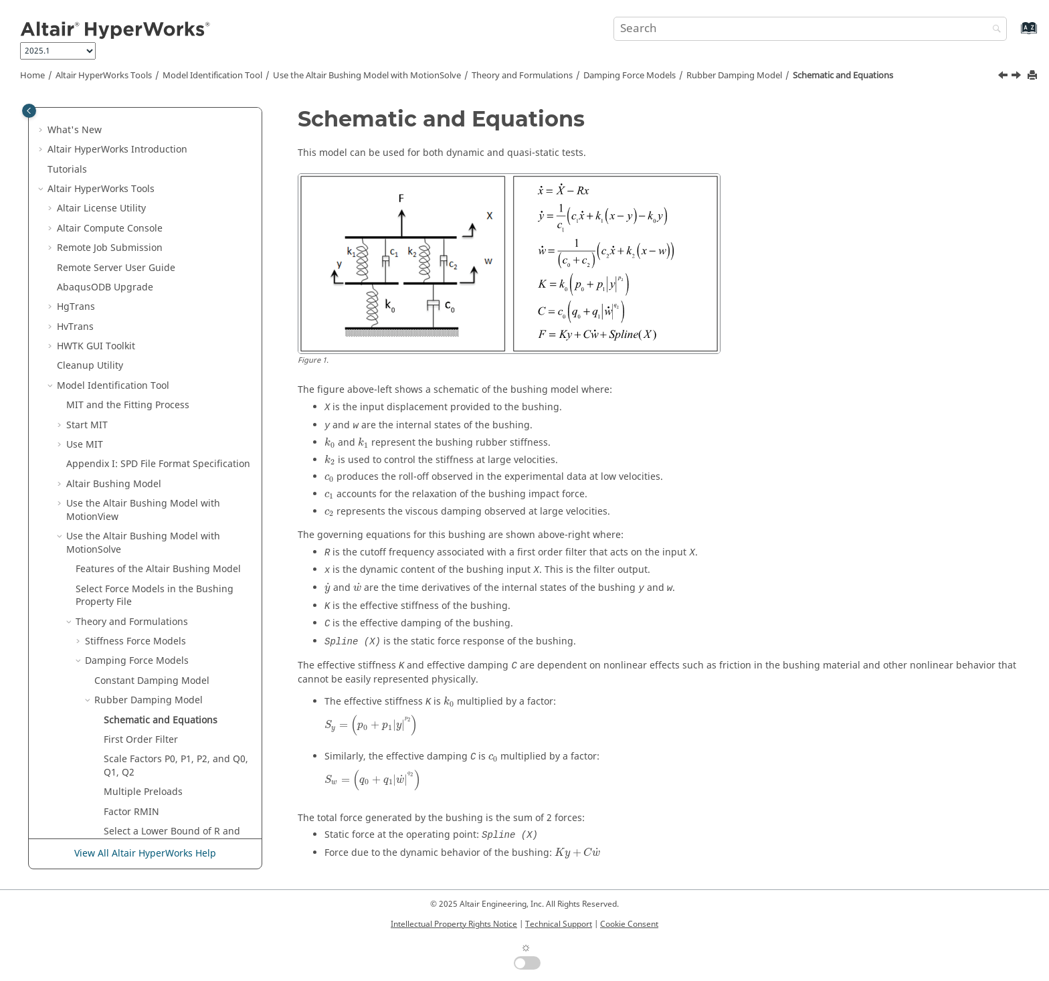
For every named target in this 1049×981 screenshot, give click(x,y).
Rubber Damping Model (734, 76)
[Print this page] (1033, 76)
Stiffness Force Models (135, 315)
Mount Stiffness (120, 578)
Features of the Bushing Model (158, 243)
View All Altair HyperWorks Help (145, 853)
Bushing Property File (124, 676)
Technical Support (558, 924)
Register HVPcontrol (101, 754)
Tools (104, 76)
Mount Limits (114, 597)
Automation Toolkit (127, 775)
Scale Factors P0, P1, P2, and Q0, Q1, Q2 (176, 440)
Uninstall (77, 814)
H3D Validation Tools (103, 794)
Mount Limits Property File (134, 696)
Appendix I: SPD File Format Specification (158, 138)
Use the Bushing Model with (367, 76)
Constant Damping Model (151, 355)
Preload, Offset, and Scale (143, 617)
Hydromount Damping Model (159, 538)
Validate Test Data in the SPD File (159, 656)
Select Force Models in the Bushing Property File (154, 270)
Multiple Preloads (143, 466)
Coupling (105, 637)
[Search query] (810, 29)
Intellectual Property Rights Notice (454, 924)
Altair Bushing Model (113, 158)
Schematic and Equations (843, 76)
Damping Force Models (629, 76)
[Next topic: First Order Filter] (1017, 77)
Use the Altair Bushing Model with (143, 184)
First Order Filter (141, 414)
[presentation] (329, 442)
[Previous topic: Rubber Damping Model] (1004, 77)
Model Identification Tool (212, 76)
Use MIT (84, 119)
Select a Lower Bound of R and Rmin (172, 512)
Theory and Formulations (522, 76)
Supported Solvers (107, 735)
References (101, 716)
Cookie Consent (629, 924)
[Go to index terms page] (1014, 34)
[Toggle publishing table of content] (29, 111)
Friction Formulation (130, 558)
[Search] (993, 30)
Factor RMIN (131, 486)
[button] (61, 119)
